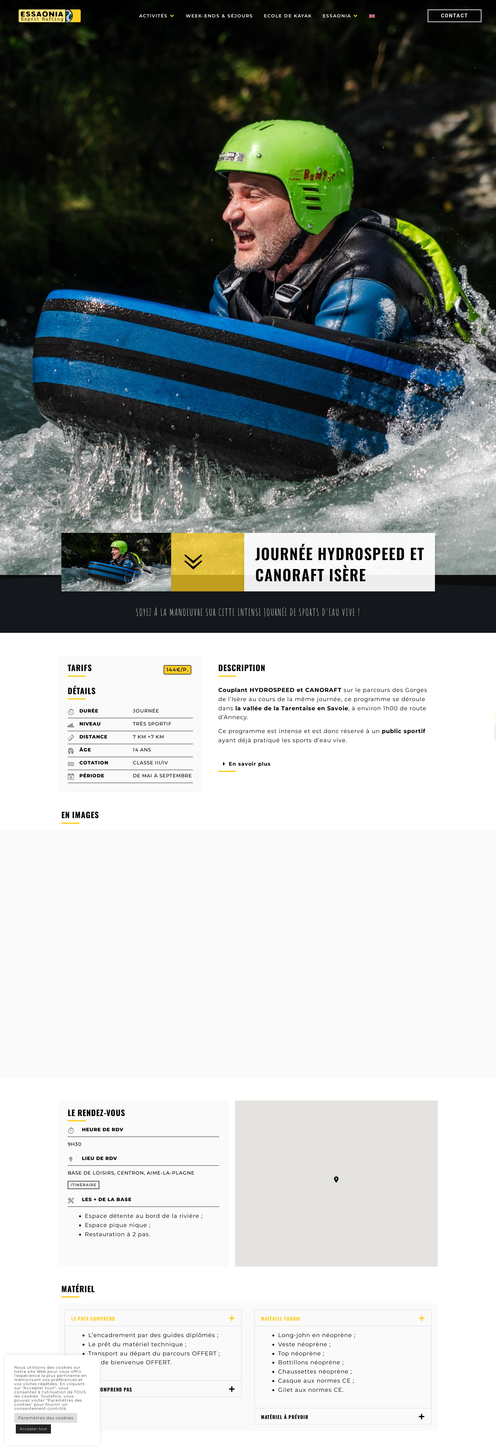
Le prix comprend (93, 1318)
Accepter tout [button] (33, 1429)
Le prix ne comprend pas (101, 1389)
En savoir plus (251, 763)
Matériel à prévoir (284, 1416)
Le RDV (242, 1439)
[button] (157, 16)
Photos (191, 1439)
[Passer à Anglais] (372, 16)
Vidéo (292, 1439)
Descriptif (133, 1439)
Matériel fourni (281, 1318)
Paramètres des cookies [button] (45, 1417)
